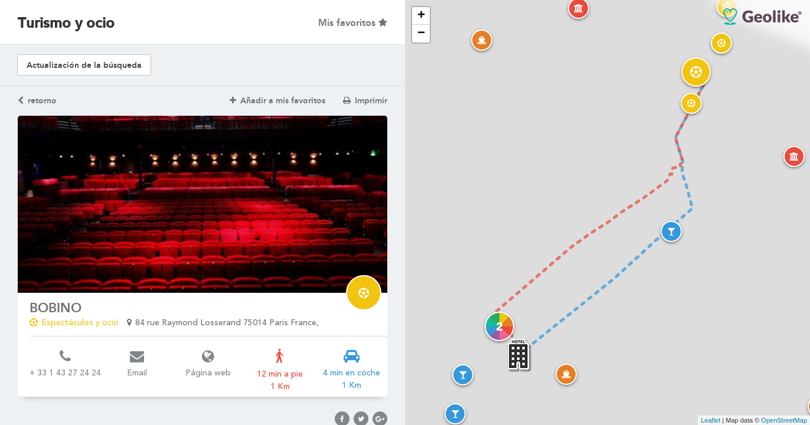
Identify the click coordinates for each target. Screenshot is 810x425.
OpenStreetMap (784, 420)
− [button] (421, 33)
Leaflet (710, 420)
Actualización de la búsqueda (84, 65)
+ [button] (421, 16)
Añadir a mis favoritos (277, 101)
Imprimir (365, 101)
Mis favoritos (352, 22)
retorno (37, 101)
